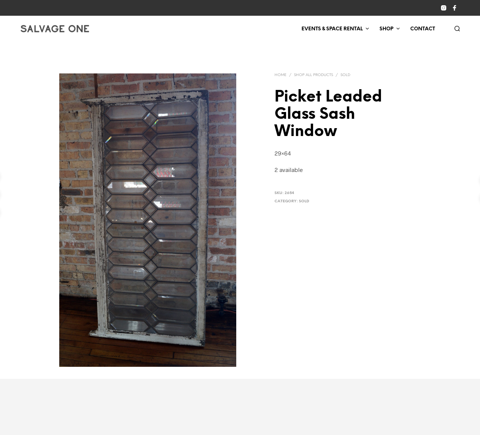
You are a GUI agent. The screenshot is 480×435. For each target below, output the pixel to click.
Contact (422, 29)
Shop (386, 29)
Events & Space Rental (332, 29)
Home (280, 75)
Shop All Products (313, 75)
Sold (345, 75)
